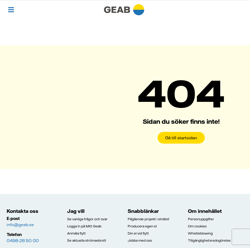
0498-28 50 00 (23, 240)
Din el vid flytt (138, 233)
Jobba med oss (140, 240)
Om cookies (197, 226)
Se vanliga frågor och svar (87, 219)
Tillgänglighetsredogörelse (209, 240)
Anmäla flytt (76, 233)
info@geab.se (20, 224)
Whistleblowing (200, 233)
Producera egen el (142, 226)
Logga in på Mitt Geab (84, 226)
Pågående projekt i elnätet (148, 219)
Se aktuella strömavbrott (86, 240)
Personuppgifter (201, 219)
